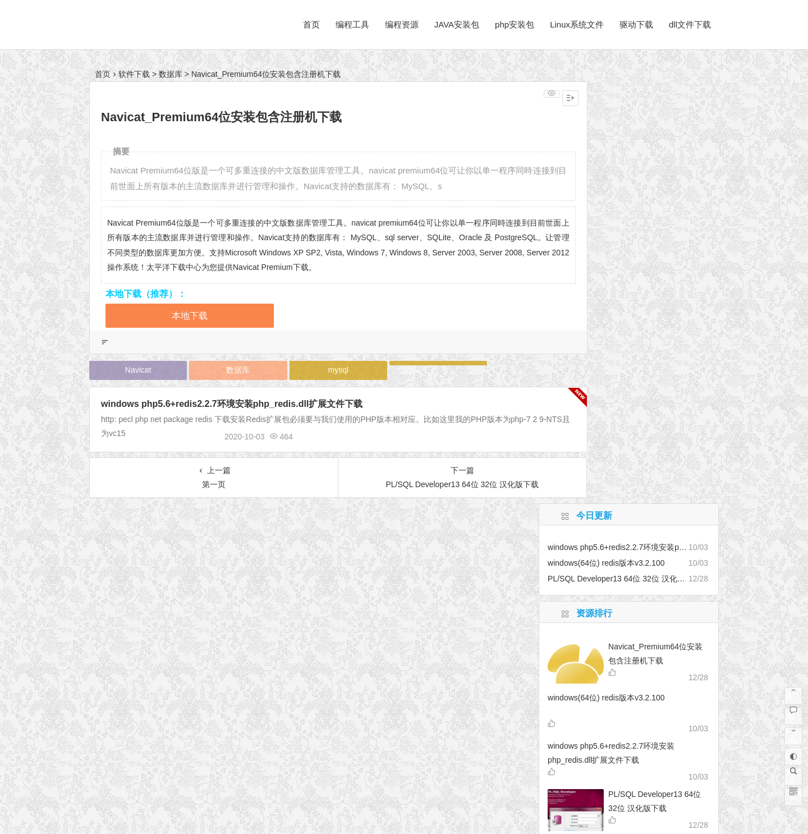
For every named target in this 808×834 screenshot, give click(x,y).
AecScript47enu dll (647, 478)
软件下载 (134, 74)
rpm (564, 465)
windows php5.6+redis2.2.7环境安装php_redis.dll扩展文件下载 (231, 404)
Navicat (133, 369)
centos (590, 499)
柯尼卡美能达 (574, 520)
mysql (311, 369)
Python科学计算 (587, 509)
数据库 (170, 74)
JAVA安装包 (456, 24)
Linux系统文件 (577, 24)
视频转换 (624, 509)
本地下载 (190, 315)
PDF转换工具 (586, 479)
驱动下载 (636, 24)
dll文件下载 (690, 24)
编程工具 (352, 24)
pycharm (576, 491)
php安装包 (514, 24)
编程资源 (402, 24)
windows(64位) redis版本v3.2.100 (606, 275)
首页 (311, 24)
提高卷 (610, 498)
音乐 (615, 465)
